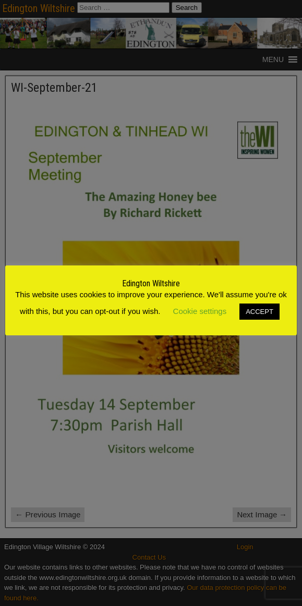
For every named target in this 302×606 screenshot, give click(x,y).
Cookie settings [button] (200, 311)
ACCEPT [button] (259, 312)
